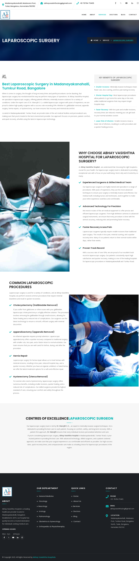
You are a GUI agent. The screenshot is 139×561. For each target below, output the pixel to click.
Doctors (114, 15)
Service (106, 40)
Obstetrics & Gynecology (48, 521)
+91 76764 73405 (87, 3)
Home (84, 15)
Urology (41, 511)
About (92, 15)
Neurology (42, 506)
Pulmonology (43, 516)
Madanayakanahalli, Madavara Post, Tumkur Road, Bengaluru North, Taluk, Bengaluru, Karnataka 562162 (122, 522)
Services (102, 15)
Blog (123, 15)
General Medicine (45, 496)
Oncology (42, 501)
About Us (76, 501)
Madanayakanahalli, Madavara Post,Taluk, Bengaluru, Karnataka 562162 (20, 4)
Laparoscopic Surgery (123, 40)
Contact (75, 521)
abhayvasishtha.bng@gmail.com (58, 3)
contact (133, 15)
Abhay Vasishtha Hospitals (44, 557)
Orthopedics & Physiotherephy (51, 526)
